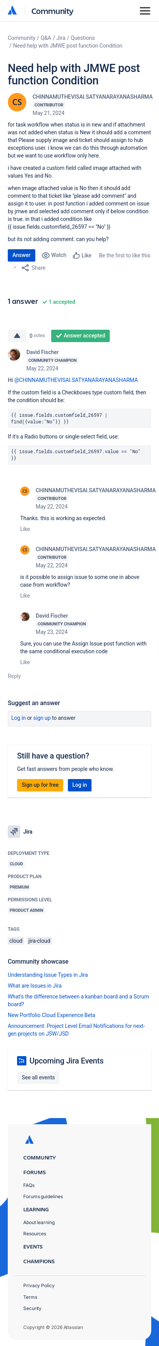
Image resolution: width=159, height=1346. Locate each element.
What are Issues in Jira (35, 986)
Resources (34, 1233)
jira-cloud (39, 941)
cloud (15, 941)
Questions (83, 38)
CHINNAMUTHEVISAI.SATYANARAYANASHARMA (93, 97)
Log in (18, 718)
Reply (14, 676)
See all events (38, 1077)
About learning (39, 1222)
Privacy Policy (39, 1285)
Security (32, 1308)
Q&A (46, 38)
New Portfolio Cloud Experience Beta (51, 1015)
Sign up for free (40, 785)
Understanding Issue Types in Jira (48, 975)
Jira (61, 38)
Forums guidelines (43, 1196)
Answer (21, 255)
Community (52, 10)
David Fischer (42, 352)
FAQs (29, 1185)
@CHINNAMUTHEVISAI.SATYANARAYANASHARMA (76, 380)
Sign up (42, 718)
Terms (30, 1297)
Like (25, 529)
